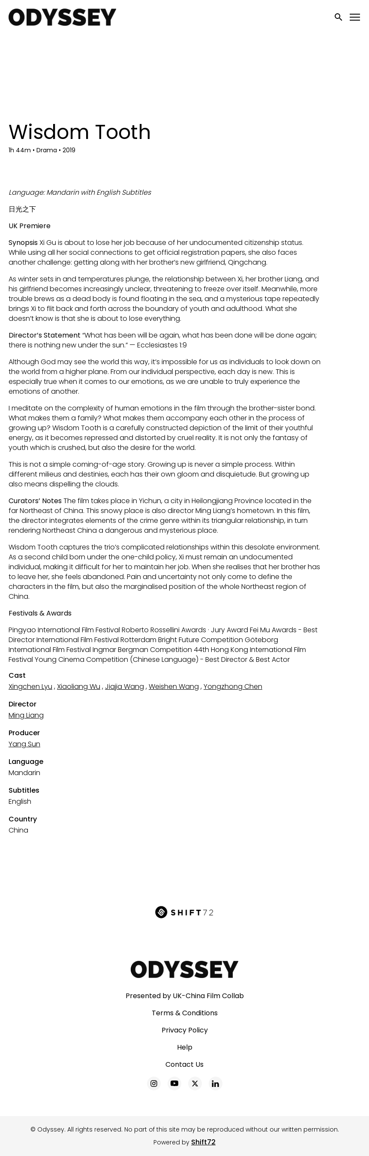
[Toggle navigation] (355, 17)
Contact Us (184, 1064)
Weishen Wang (174, 686)
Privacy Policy (185, 1030)
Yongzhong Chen (233, 686)
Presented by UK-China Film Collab (185, 996)
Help (184, 1047)
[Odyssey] (184, 969)
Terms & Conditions (185, 1013)
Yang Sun (24, 744)
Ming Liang (26, 715)
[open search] (339, 17)
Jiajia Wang (124, 686)
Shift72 (203, 1142)
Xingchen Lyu (30, 686)
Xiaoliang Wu (78, 686)
